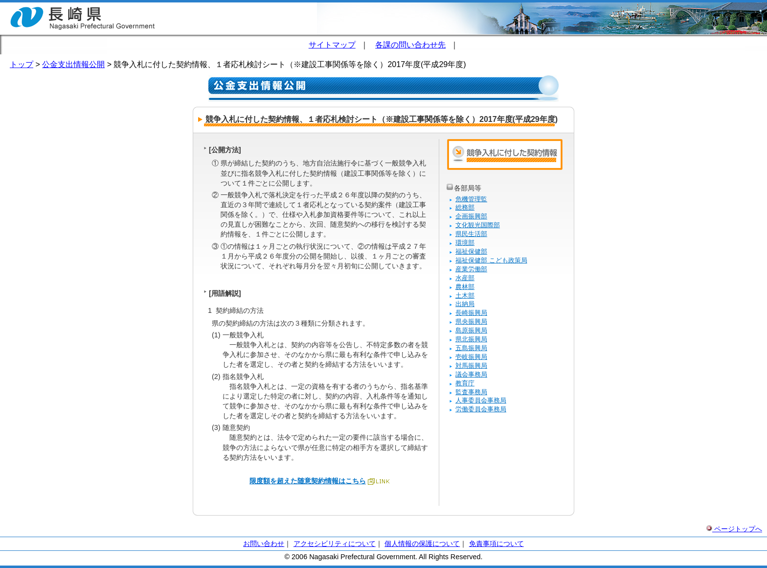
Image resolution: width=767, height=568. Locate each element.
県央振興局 (471, 321)
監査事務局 (471, 392)
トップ (21, 64)
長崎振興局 (471, 312)
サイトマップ (332, 45)
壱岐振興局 (471, 356)
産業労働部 (471, 269)
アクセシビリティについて (334, 543)
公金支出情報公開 (73, 64)
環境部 (464, 242)
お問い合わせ (263, 543)
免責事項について (496, 543)
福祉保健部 (471, 251)
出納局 (464, 304)
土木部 (464, 295)
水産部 (464, 278)
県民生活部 (471, 233)
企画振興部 (471, 216)
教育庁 (464, 383)
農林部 (464, 286)
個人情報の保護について (422, 543)
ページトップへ (734, 529)
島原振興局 (471, 330)
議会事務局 (471, 374)
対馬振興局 (471, 365)
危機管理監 (471, 199)
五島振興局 (471, 348)
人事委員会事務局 (480, 400)
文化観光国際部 (477, 225)
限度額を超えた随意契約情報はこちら (307, 481)
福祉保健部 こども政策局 (491, 260)
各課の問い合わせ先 (410, 45)
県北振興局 (471, 339)
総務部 (464, 207)
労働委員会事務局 (480, 409)
